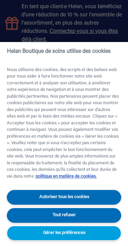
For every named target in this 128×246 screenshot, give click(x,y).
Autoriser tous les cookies (64, 197)
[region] (64, 144)
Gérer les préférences (64, 233)
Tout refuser (64, 215)
